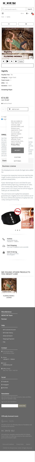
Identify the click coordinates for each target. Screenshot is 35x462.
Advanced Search (8, 347)
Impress (28, 455)
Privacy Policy (15, 145)
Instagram (5, 396)
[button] (22, 13)
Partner (4, 330)
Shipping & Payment (8, 350)
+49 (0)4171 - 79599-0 (9, 370)
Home (2, 16)
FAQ (4, 353)
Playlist (21, 61)
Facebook (4, 393)
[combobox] (13, 9)
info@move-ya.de (7, 376)
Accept (17, 150)
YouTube (4, 399)
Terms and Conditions (8, 455)
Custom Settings (17, 157)
